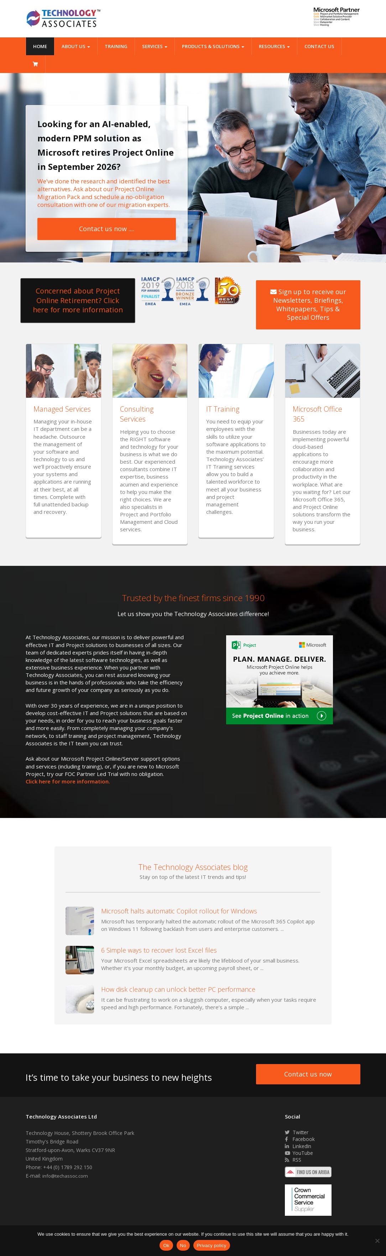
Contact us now (308, 1074)
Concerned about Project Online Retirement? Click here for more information (78, 300)
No (183, 1245)
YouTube (299, 1153)
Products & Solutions (213, 46)
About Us (76, 46)
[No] (377, 1240)
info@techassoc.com (66, 1176)
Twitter (297, 1132)
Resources (274, 46)
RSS (293, 1160)
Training (116, 46)
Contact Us (319, 46)
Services (154, 46)
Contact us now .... (106, 228)
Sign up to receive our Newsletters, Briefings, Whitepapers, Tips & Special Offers (308, 305)
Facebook (300, 1139)
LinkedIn (298, 1146)
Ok (166, 1245)
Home (40, 46)
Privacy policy (211, 1245)
